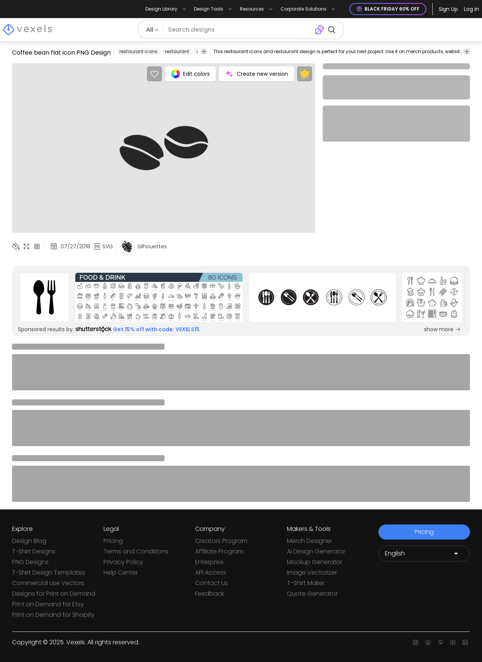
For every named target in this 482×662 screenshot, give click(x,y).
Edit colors (190, 73)
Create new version (256, 73)
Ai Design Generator (316, 551)
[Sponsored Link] (44, 297)
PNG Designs (30, 562)
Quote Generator (312, 593)
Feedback (209, 593)
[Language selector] (424, 553)
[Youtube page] (453, 642)
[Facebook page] (428, 642)
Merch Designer (309, 541)
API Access (210, 572)
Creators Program (221, 541)
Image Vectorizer (312, 572)
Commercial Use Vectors (48, 583)
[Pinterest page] (440, 642)
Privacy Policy (123, 562)
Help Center (121, 572)
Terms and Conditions (136, 551)
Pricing (113, 541)
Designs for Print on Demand (53, 593)
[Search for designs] (239, 29)
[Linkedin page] (465, 642)
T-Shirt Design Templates (48, 572)
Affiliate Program (219, 551)
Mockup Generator (314, 562)
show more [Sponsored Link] (442, 329)
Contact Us (211, 583)
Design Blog (29, 541)
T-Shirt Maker (306, 583)
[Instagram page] (415, 642)
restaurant (177, 51)
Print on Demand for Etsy (48, 604)
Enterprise (209, 562)
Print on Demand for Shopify (53, 614)
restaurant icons (138, 51)
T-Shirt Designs (33, 551)
